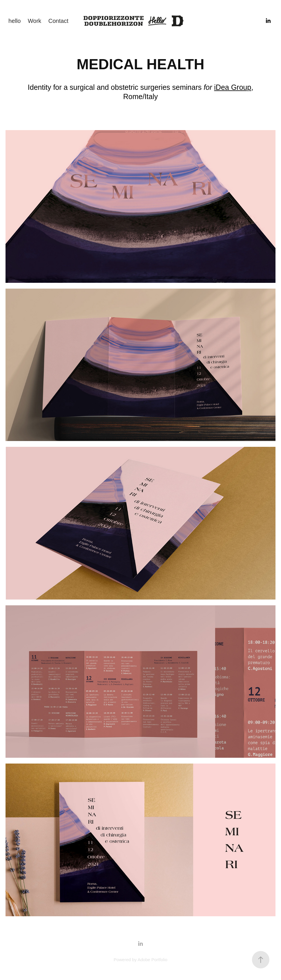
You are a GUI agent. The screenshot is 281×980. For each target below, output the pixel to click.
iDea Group (232, 87)
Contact (58, 21)
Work (34, 21)
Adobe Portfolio (152, 959)
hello (14, 21)
